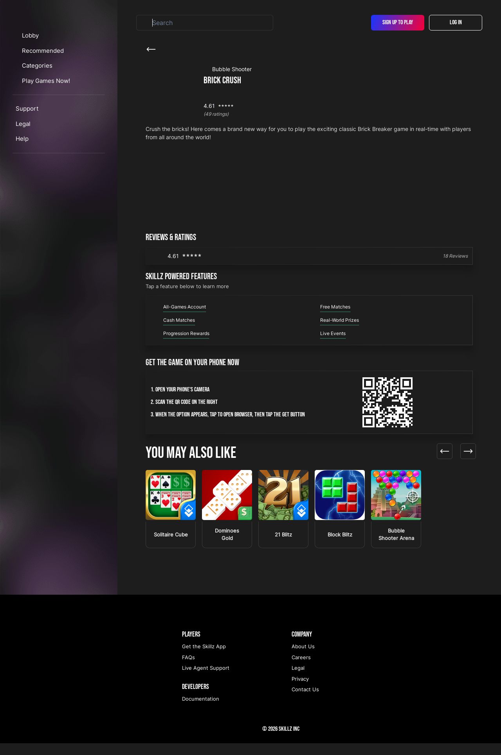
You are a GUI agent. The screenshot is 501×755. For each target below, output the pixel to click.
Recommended (50, 94)
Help (22, 183)
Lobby (37, 79)
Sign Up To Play (397, 22)
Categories (45, 109)
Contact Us (305, 701)
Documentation (200, 710)
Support (27, 152)
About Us (303, 658)
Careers (301, 669)
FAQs (188, 669)
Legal (23, 167)
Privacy (300, 690)
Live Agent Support (205, 679)
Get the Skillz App (204, 658)
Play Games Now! (54, 124)
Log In (456, 22)
